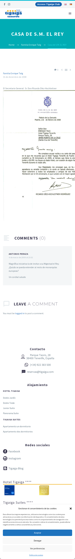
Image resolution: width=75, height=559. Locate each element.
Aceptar (37, 532)
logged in (19, 313)
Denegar (37, 540)
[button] (70, 508)
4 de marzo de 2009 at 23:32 (21, 257)
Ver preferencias (37, 548)
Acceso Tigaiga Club (48, 4)
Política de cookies (36, 555)
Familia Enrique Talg (13, 73)
